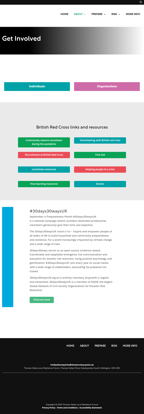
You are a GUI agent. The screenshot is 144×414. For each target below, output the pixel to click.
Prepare (99, 14)
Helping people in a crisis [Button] (100, 169)
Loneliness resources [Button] (44, 169)
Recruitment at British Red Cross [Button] (44, 155)
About (80, 14)
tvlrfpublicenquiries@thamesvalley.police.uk (72, 365)
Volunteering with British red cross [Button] (100, 140)
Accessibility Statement (90, 408)
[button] (141, 2)
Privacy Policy (48, 408)
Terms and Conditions (67, 408)
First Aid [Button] (100, 155)
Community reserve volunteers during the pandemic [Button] (44, 142)
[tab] (37, 76)
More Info (133, 14)
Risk (115, 14)
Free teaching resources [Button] (44, 184)
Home (64, 14)
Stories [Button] (100, 184)
